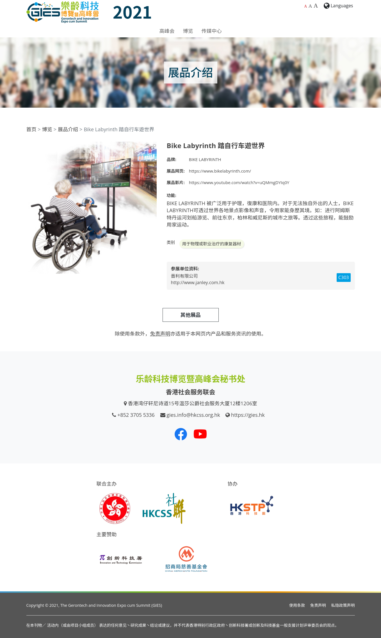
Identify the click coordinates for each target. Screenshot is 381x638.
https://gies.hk (248, 414)
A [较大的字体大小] (310, 6)
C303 (343, 277)
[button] (153, 146)
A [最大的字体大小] (316, 5)
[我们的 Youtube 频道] (200, 434)
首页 (31, 129)
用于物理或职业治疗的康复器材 (211, 243)
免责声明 (318, 605)
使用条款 (297, 605)
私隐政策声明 (343, 605)
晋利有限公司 (184, 276)
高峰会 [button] (167, 31)
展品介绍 (68, 129)
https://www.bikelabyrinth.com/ (220, 171)
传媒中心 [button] (212, 31)
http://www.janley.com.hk (198, 282)
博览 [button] (188, 31)
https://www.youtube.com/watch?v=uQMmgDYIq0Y (239, 182)
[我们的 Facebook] (181, 434)
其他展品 (191, 314)
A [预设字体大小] (305, 6)
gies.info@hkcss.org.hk (193, 414)
